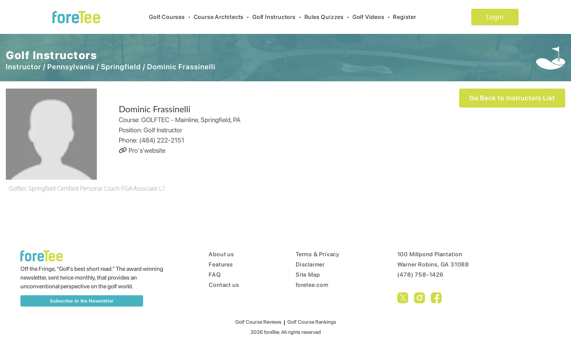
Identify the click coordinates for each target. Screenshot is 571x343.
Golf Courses (171, 16)
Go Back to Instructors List (512, 98)
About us (221, 254)
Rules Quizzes (328, 16)
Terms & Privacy (317, 254)
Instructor (23, 66)
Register (407, 16)
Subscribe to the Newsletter (82, 301)
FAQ (215, 274)
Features (221, 264)
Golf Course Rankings (311, 322)
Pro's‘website (142, 150)
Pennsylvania (71, 66)
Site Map (308, 274)
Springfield (121, 66)
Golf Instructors (278, 16)
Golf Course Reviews (258, 322)
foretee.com (312, 284)
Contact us (224, 284)
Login (494, 16)
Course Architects (223, 16)
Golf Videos (373, 16)
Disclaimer (310, 264)
